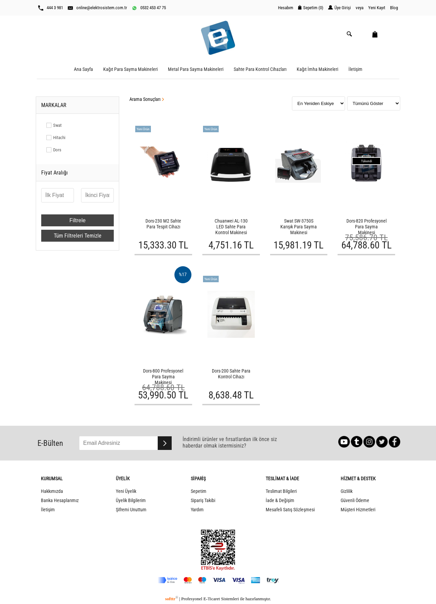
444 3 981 (50, 8)
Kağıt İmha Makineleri (317, 69)
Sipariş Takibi (203, 500)
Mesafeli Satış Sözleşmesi (290, 510)
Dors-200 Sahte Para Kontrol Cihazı (231, 374)
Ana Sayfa (83, 69)
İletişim (355, 69)
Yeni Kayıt (376, 7)
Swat (57, 125)
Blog (394, 7)
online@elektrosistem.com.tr (97, 8)
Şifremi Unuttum (131, 510)
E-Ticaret (211, 598)
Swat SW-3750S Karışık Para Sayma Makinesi (298, 227)
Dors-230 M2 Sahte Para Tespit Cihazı (163, 224)
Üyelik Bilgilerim (131, 500)
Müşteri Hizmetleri (358, 510)
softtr (171, 598)
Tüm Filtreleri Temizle (78, 235)
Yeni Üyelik (126, 491)
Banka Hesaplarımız (60, 500)
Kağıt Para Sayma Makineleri (130, 69)
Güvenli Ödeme (355, 500)
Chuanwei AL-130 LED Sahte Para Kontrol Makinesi (231, 227)
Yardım (197, 510)
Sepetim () (310, 7)
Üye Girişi (339, 7)
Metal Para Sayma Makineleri (195, 69)
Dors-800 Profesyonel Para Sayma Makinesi (163, 377)
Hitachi (59, 137)
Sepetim (198, 491)
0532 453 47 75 (149, 8)
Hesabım (285, 7)
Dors (57, 149)
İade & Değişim (280, 500)
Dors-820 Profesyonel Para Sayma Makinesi (366, 227)
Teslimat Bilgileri (281, 491)
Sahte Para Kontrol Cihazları (260, 69)
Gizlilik (347, 491)
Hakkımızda (52, 491)
